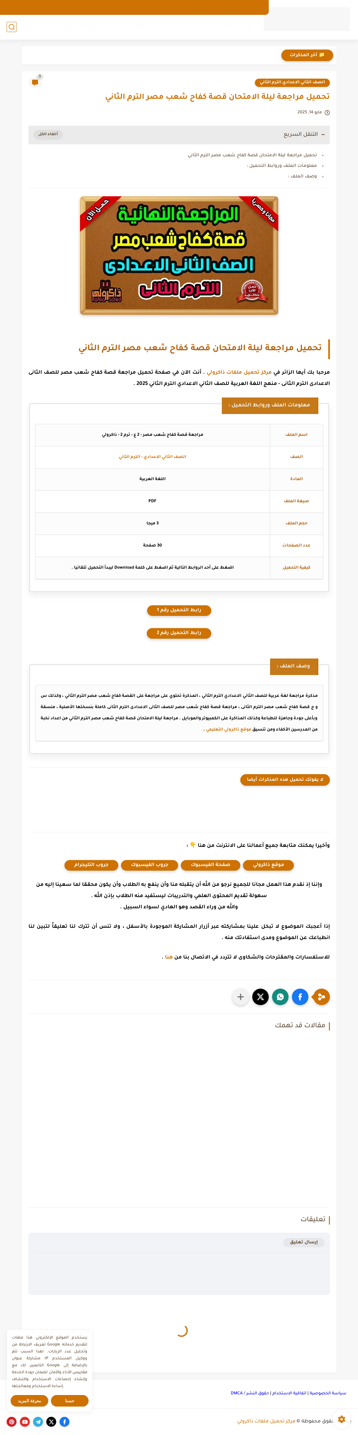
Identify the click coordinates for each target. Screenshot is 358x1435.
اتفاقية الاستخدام (289, 1393)
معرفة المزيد (29, 1400)
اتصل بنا (205, 7)
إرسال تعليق (304, 1242)
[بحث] (12, 27)
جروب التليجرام (91, 865)
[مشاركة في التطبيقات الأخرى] (240, 997)
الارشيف (252, 7)
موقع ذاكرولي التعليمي (228, 730)
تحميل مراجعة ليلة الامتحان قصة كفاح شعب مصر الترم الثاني (252, 155)
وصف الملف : (302, 176)
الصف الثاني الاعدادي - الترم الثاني (152, 457)
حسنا (69, 1400)
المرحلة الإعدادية (133, 26)
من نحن (228, 7)
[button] (300, 997)
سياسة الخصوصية (328, 1393)
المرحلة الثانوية (82, 26)
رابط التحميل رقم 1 (179, 610)
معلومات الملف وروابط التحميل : (282, 166)
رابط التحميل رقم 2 (179, 633)
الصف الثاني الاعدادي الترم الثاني (292, 82)
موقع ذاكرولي (268, 865)
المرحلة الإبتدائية (185, 26)
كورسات (41, 26)
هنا (169, 958)
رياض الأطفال (235, 26)
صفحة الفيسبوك (210, 865)
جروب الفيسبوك (149, 865)
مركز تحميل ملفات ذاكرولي (239, 373)
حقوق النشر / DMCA (250, 1393)
